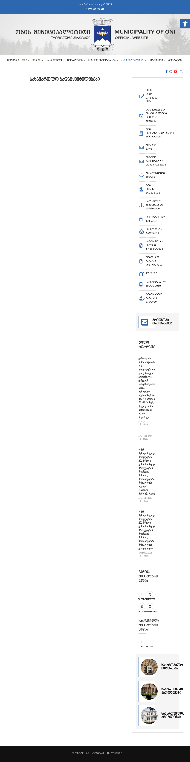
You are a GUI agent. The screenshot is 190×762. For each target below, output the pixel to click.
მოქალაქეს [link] (75, 60)
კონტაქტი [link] (175, 60)
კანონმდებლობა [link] (132, 60)
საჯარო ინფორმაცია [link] (101, 60)
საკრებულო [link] (54, 60)
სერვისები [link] (156, 60)
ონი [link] (24, 60)
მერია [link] (36, 60)
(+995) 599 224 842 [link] (95, 9)
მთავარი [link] (13, 60)
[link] (185, 23)
